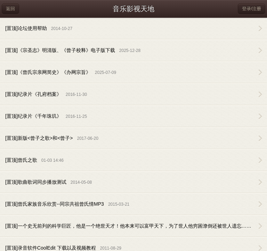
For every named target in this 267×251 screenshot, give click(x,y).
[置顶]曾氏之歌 (34, 160)
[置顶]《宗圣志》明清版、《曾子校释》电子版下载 (72, 50)
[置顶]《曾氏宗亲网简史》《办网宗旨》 (60, 72)
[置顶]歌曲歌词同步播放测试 (48, 182)
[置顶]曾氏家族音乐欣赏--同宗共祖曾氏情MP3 (67, 204)
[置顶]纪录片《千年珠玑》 (46, 116)
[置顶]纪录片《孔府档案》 (46, 94)
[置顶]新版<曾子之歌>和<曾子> (51, 138)
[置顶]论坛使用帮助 (38, 28)
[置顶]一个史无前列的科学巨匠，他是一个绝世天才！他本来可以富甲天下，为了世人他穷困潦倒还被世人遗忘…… (136, 226)
